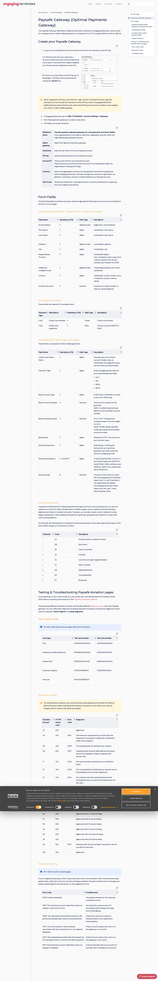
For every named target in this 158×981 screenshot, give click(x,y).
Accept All (136, 961)
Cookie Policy (62, 970)
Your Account (42, 12)
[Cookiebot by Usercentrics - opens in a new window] (13, 977)
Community (108, 4)
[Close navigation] (31, 13)
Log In (90, 4)
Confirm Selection (136, 968)
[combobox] (141, 4)
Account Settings (56, 12)
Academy (118, 4)
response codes (97, 606)
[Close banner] (155, 959)
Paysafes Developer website (85, 599)
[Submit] (128, 4)
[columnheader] (48, 219)
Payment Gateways (71, 12)
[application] (147, 977)
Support (98, 4)
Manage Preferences (108, 977)
